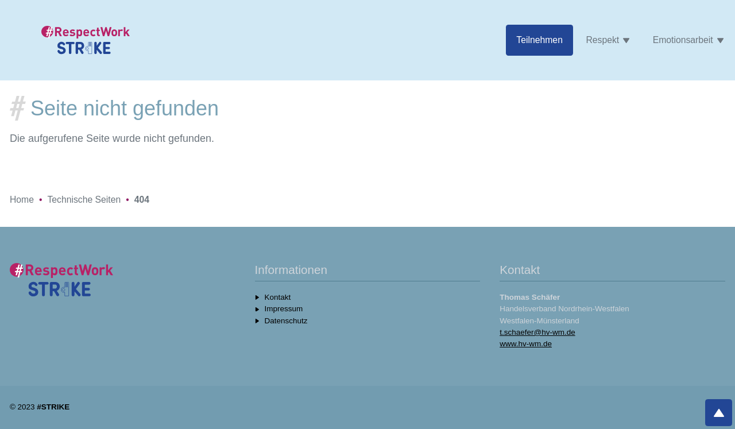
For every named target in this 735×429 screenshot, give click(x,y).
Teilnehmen (539, 40)
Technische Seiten (84, 199)
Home (22, 199)
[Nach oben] (718, 412)
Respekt (607, 40)
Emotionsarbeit (688, 40)
